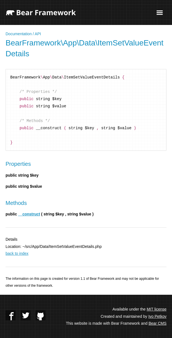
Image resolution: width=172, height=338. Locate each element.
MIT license (156, 309)
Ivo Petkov (157, 316)
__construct (29, 214)
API (38, 34)
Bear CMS (157, 323)
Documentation (19, 34)
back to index (17, 253)
